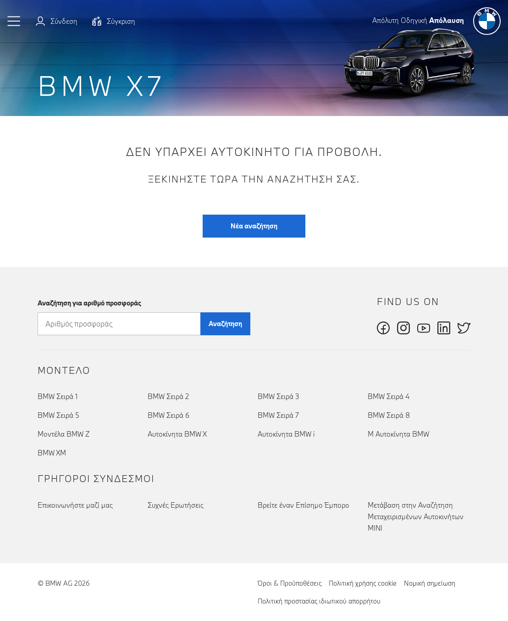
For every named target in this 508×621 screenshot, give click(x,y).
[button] (14, 21)
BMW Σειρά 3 (278, 396)
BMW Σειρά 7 (278, 415)
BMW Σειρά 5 (58, 415)
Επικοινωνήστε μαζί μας (75, 505)
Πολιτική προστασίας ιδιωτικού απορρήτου (319, 601)
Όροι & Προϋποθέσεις (289, 583)
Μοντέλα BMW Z (64, 433)
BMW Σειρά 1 (57, 396)
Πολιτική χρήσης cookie (363, 583)
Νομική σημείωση (429, 583)
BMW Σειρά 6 (168, 415)
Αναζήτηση (225, 323)
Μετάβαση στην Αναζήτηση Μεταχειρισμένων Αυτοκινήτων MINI (416, 516)
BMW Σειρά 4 (388, 396)
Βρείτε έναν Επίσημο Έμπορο (303, 505)
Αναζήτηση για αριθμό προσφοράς (89, 303)
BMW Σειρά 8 (389, 415)
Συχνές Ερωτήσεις (176, 505)
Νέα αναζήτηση (254, 226)
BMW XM (52, 452)
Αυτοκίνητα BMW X (177, 433)
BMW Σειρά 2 (168, 396)
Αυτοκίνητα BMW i (286, 433)
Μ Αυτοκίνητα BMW (398, 433)
